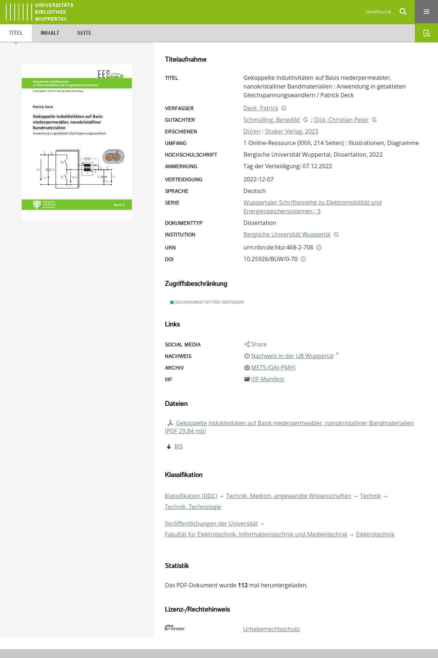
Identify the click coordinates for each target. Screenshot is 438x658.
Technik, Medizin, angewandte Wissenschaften (288, 496)
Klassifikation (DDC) (191, 496)
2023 (311, 131)
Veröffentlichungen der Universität (211, 523)
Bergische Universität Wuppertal (286, 234)
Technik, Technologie (193, 507)
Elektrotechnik (375, 534)
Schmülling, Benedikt (271, 120)
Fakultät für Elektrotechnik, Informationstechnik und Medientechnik (256, 534)
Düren (251, 131)
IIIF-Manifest (267, 379)
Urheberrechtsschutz (271, 629)
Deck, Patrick (260, 108)
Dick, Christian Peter (341, 120)
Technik (370, 496)
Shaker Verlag (283, 131)
